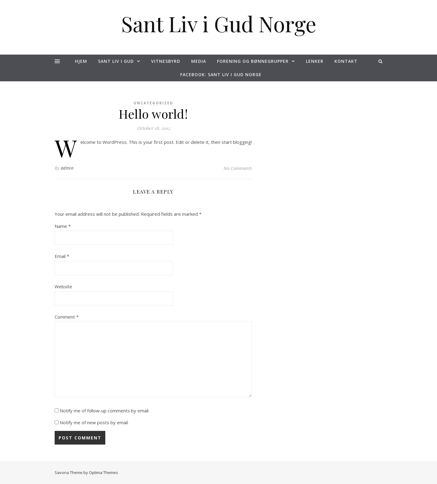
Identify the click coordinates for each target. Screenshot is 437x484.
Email (62, 256)
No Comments (238, 168)
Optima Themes (103, 472)
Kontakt (345, 61)
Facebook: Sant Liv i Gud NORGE (221, 74)
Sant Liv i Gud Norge (218, 23)
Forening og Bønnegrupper (253, 61)
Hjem (81, 61)
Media (198, 61)
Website (63, 286)
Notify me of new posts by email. (94, 422)
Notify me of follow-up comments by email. (104, 411)
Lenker (315, 61)
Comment (67, 317)
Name (63, 226)
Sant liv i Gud (116, 61)
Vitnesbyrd (165, 61)
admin (67, 168)
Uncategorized (153, 103)
